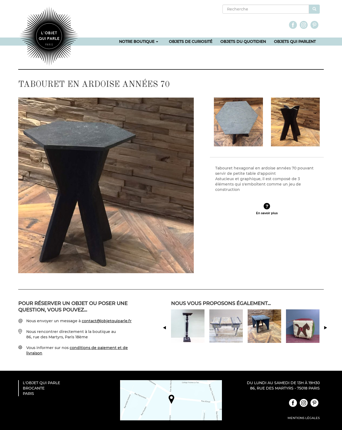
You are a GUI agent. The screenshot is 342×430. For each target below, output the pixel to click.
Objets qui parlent (295, 41)
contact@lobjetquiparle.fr (107, 320)
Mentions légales (304, 418)
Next (331, 336)
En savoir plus (267, 212)
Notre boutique (138, 41)
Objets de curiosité (190, 41)
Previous (174, 336)
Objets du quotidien (243, 41)
